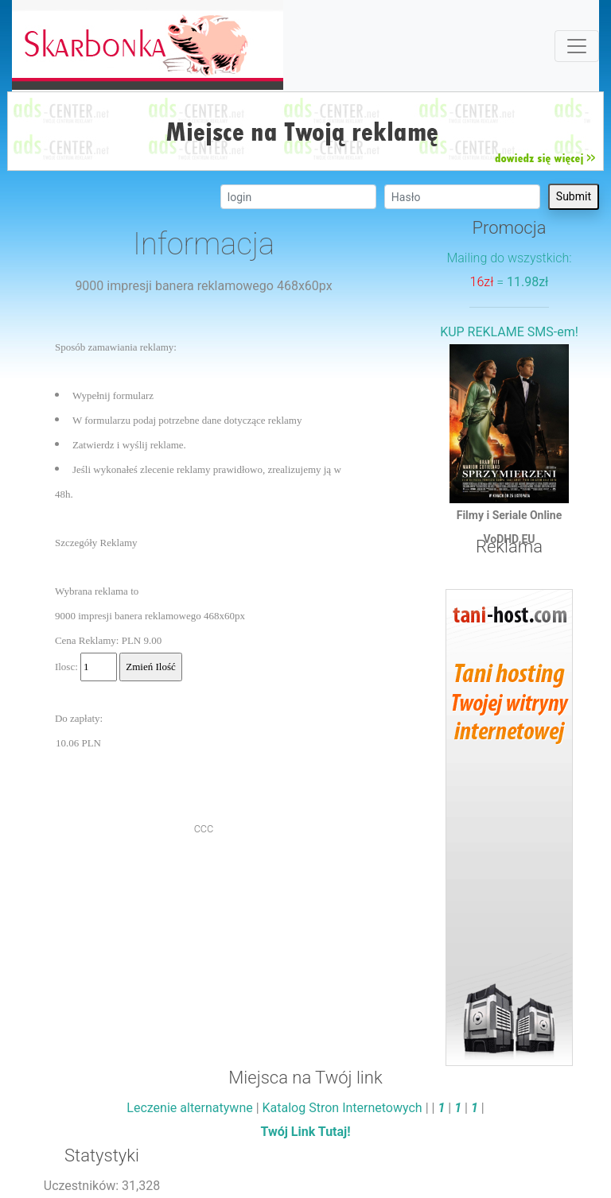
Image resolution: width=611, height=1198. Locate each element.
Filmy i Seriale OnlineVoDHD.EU (509, 439)
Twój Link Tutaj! (305, 1131)
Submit (573, 196)
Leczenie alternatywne (189, 1107)
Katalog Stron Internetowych (342, 1107)
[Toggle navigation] (577, 46)
